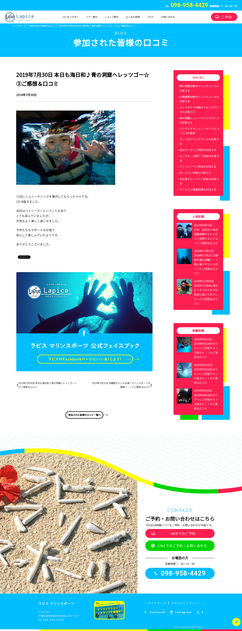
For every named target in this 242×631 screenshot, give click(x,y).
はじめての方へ (71, 16)
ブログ (150, 16)
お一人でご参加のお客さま (195, 173)
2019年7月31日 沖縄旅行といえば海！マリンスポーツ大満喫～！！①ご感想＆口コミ (121, 385)
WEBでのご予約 (183, 533)
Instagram (183, 612)
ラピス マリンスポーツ (56, 603)
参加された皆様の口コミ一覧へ (84, 414)
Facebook (157, 612)
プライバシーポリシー (186, 603)
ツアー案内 (91, 16)
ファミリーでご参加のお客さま (197, 166)
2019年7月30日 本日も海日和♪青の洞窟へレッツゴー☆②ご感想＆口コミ (47, 385)
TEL (186, 6)
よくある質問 (133, 16)
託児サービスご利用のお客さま (197, 150)
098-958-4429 (53, 619)
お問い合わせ (168, 16)
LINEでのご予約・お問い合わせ (182, 545)
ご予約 (226, 17)
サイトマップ (157, 603)
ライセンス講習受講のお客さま (197, 189)
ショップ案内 (112, 16)
